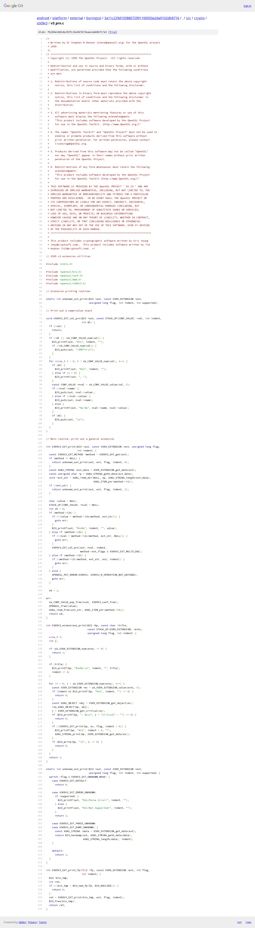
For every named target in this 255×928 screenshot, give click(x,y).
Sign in (247, 6)
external (76, 18)
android (43, 18)
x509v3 (42, 23)
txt (239, 922)
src (188, 18)
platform (59, 18)
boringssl (93, 18)
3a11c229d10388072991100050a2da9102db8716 (141, 18)
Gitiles (22, 922)
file (113, 32)
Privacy (32, 922)
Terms (43, 922)
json (248, 922)
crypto (199, 18)
